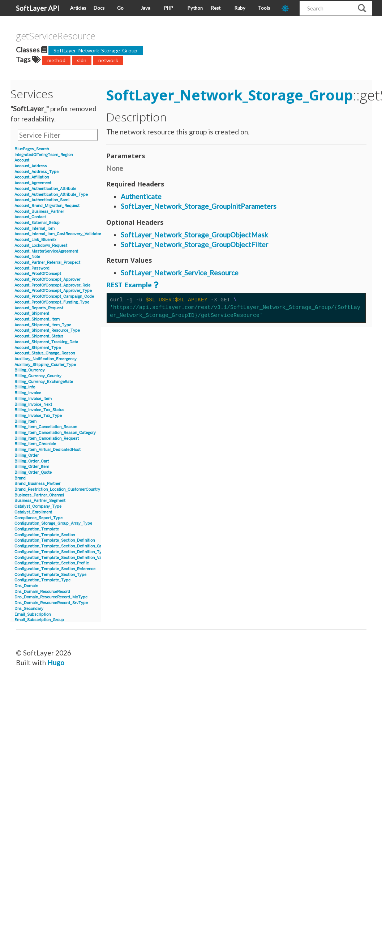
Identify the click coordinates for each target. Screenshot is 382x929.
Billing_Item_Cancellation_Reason (45, 427)
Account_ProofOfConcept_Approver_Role (52, 285)
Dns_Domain (26, 586)
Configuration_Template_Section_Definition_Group (61, 546)
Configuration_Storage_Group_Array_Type (53, 523)
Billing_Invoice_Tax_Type (38, 415)
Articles (78, 8)
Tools (264, 8)
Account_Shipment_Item (37, 319)
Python (195, 8)
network (108, 60)
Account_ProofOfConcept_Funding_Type (51, 302)
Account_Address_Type (36, 171)
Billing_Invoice (27, 393)
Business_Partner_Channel (39, 495)
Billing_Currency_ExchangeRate (43, 381)
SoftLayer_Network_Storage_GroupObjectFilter (194, 244)
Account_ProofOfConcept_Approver (47, 279)
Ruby (240, 8)
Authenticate (141, 196)
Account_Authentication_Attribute (45, 188)
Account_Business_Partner (39, 211)
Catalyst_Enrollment (33, 512)
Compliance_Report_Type (38, 518)
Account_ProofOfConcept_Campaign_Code (54, 296)
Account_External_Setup (37, 222)
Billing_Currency (29, 370)
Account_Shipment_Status (38, 336)
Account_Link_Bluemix (35, 239)
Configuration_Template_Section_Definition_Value (60, 557)
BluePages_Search (31, 149)
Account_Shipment (31, 313)
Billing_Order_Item (31, 466)
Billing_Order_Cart (31, 461)
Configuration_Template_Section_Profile (51, 563)
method (56, 60)
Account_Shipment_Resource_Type (47, 330)
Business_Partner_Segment (39, 500)
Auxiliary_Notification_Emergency (45, 359)
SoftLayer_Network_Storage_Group (95, 50)
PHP (168, 8)
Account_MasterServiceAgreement (46, 251)
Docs (99, 8)
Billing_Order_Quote (33, 472)
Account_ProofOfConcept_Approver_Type (53, 290)
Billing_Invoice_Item (33, 398)
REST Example (129, 284)
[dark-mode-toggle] (288, 8)
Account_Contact (30, 217)
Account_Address (30, 166)
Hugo (55, 662)
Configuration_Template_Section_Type (50, 574)
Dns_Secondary (28, 608)
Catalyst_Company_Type (37, 506)
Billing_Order (26, 455)
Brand (20, 478)
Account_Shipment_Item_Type (42, 325)
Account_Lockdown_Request (40, 245)
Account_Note (27, 256)
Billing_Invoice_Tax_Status (39, 410)
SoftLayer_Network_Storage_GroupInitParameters (198, 206)
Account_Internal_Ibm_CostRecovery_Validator (57, 234)
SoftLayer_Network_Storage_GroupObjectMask (194, 235)
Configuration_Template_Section (44, 535)
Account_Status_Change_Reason (44, 353)
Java (145, 8)
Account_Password (32, 268)
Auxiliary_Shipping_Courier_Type (45, 364)
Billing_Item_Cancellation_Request (46, 438)
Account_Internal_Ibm (34, 228)
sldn (81, 60)
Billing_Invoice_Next (33, 404)
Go (120, 8)
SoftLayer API (37, 8)
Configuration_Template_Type (42, 580)
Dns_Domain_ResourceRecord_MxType (50, 597)
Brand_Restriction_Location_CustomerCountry (57, 489)
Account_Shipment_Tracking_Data (46, 342)
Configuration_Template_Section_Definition (54, 540)
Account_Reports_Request (38, 308)
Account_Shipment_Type (37, 347)
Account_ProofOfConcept (37, 273)
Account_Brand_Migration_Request (47, 205)
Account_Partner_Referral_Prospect (47, 262)
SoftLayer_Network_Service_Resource (180, 272)
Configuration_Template (36, 529)
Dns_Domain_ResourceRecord (42, 591)
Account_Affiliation (31, 177)
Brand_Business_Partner (37, 483)
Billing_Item (25, 421)
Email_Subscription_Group (39, 620)
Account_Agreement (32, 183)
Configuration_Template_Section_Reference (54, 569)
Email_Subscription (32, 614)
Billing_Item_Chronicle (35, 444)
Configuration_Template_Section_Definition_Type (60, 552)
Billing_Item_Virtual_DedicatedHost (47, 449)
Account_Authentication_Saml (41, 200)
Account (21, 160)
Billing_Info (24, 387)
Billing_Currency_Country (37, 376)
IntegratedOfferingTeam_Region (43, 154)
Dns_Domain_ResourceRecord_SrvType (51, 603)
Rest (215, 8)
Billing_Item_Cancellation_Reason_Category (55, 432)
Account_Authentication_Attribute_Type (51, 194)
